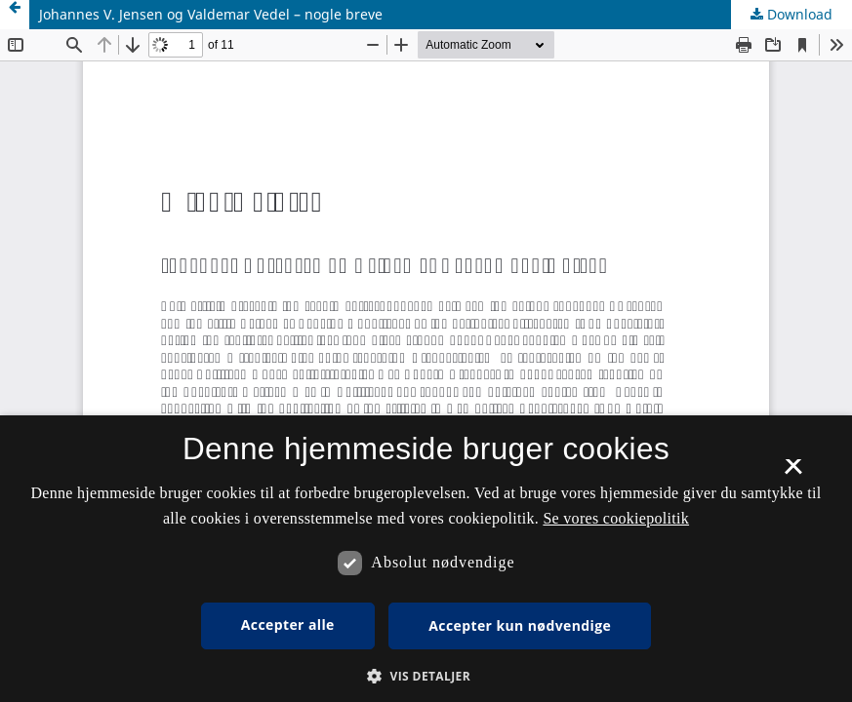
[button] (426, 676)
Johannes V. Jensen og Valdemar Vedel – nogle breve (211, 14)
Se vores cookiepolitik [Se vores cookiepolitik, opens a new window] (616, 518)
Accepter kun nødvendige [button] (519, 625)
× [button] (793, 473)
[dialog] (426, 558)
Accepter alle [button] (288, 624)
